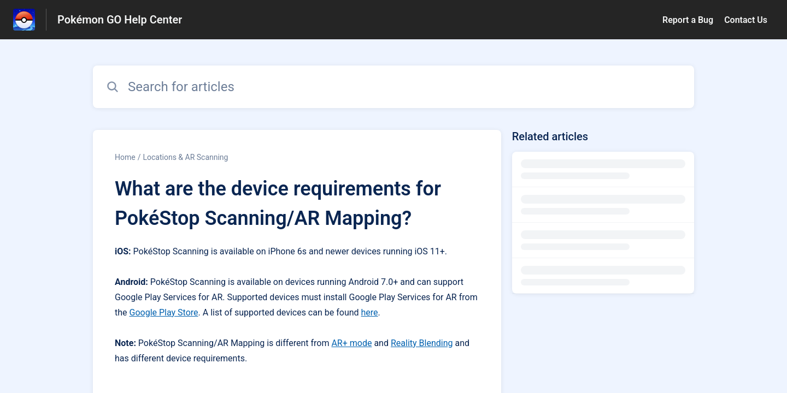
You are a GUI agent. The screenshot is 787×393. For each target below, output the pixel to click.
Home (125, 157)
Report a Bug (687, 20)
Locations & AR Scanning (185, 157)
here (369, 312)
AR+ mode (351, 343)
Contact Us (745, 20)
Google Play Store (164, 312)
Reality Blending (422, 343)
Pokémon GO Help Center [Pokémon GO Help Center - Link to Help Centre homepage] (119, 19)
